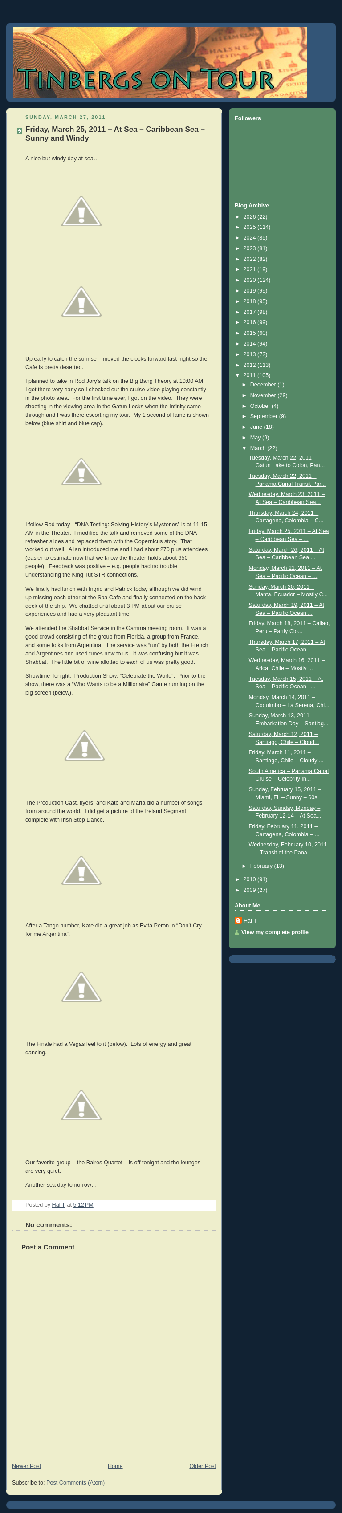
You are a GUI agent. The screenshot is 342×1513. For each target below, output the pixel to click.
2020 (251, 280)
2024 (251, 238)
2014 (251, 344)
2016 (251, 322)
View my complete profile (275, 932)
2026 (251, 217)
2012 (251, 365)
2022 (251, 259)
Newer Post (26, 1466)
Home (115, 1466)
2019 (251, 291)
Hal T (250, 921)
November (264, 395)
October (261, 406)
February (262, 866)
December (264, 385)
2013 (251, 354)
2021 (251, 269)
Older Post (202, 1466)
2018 (251, 301)
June (257, 427)
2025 (251, 227)
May (256, 438)
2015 (251, 333)
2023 (251, 248)
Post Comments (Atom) (75, 1483)
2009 (251, 890)
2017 (251, 312)
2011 (251, 375)
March (259, 448)
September (264, 416)
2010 (251, 879)
